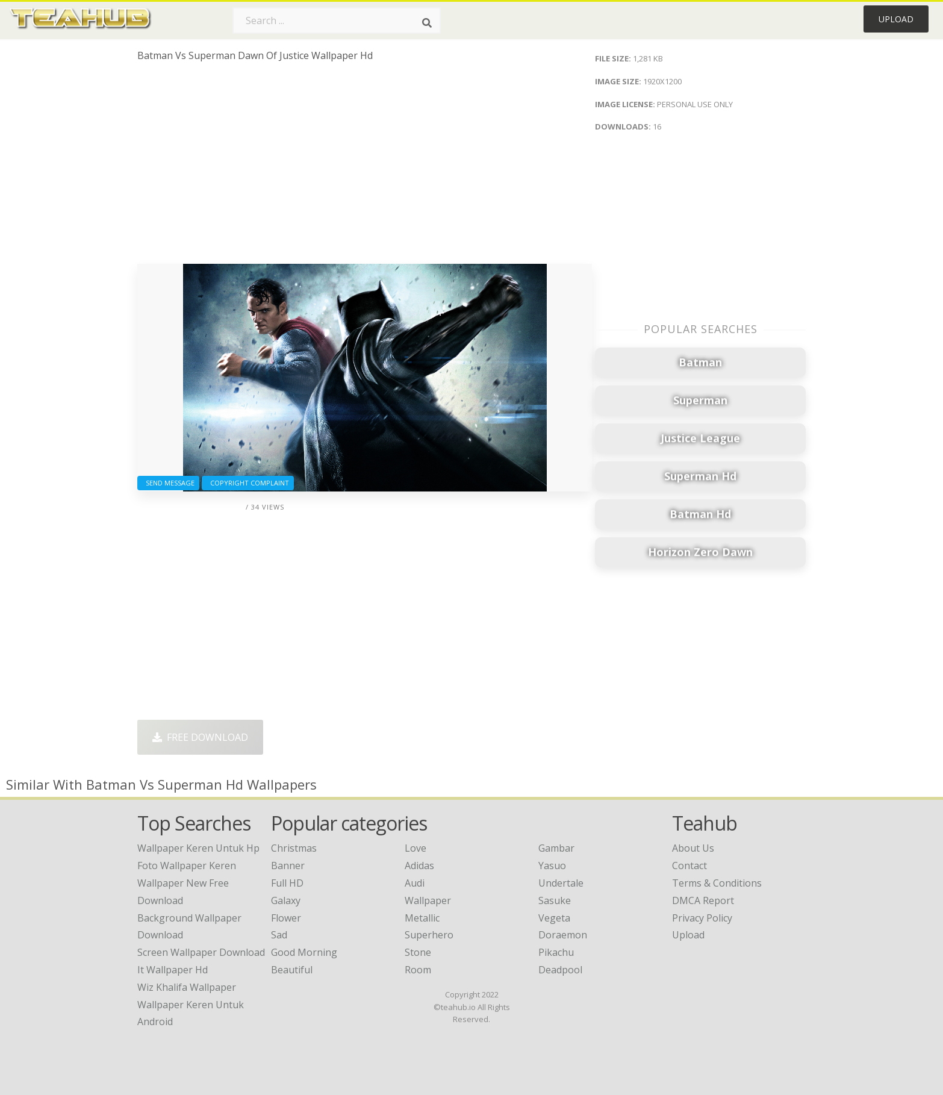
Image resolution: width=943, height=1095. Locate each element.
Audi (415, 883)
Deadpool (560, 969)
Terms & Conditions (717, 883)
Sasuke (554, 900)
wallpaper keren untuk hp (198, 848)
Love (415, 848)
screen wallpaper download (201, 952)
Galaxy (285, 900)
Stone (418, 952)
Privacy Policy (702, 918)
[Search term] (336, 20)
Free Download (200, 737)
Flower (286, 918)
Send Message (168, 482)
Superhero (429, 934)
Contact (689, 865)
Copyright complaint (248, 482)
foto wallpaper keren (186, 865)
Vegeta (554, 918)
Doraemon (562, 934)
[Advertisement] (364, 167)
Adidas (419, 865)
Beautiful (292, 969)
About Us (693, 848)
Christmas (294, 848)
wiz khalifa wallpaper (186, 987)
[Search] (427, 23)
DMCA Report (703, 900)
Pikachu (556, 952)
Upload (896, 19)
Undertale (561, 883)
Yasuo (552, 865)
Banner (288, 865)
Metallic (422, 918)
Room (418, 969)
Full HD (287, 883)
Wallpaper (428, 900)
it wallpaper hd (172, 969)
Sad (279, 934)
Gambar (556, 848)
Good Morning (304, 952)
